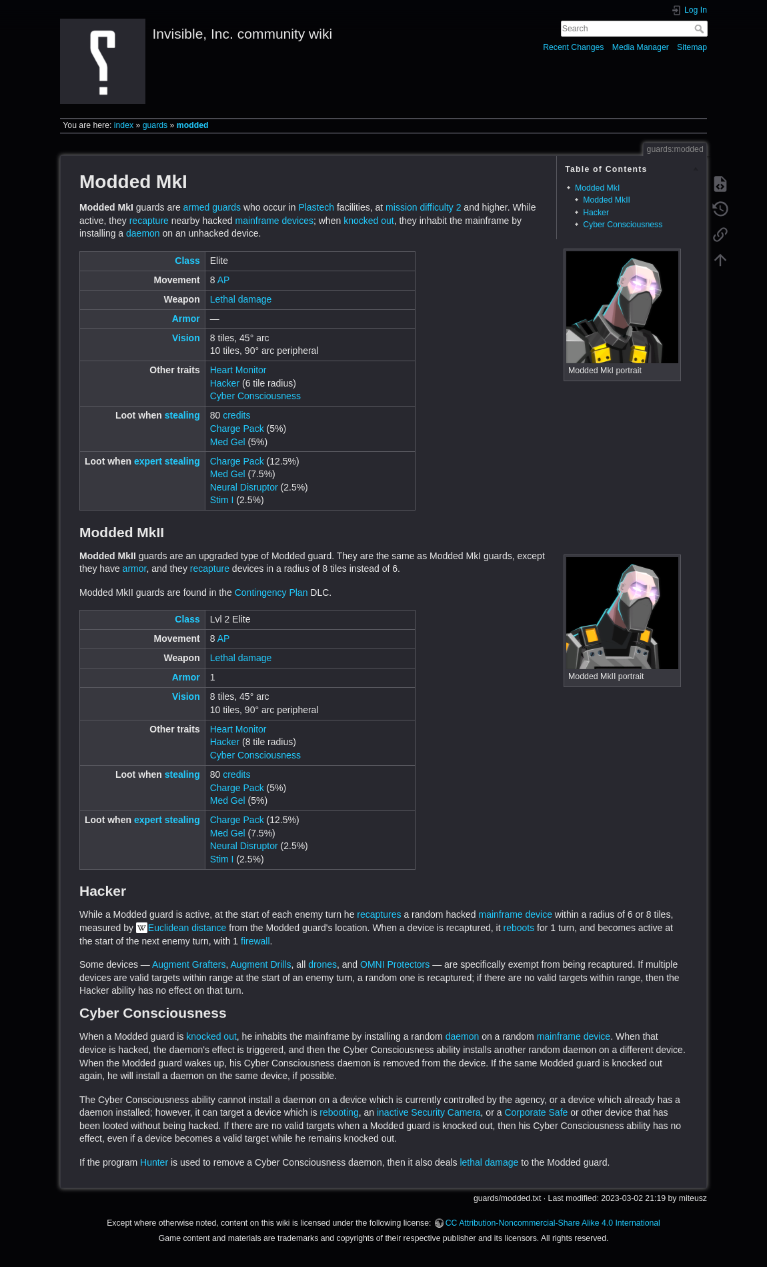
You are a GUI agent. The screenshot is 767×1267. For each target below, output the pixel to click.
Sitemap (692, 47)
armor (135, 568)
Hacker (596, 212)
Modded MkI (597, 188)
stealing (182, 415)
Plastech (316, 207)
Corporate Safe (536, 1112)
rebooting (338, 1112)
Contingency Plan (271, 592)
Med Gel (227, 442)
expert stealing (167, 461)
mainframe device (515, 914)
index (123, 125)
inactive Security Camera (429, 1112)
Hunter (154, 1162)
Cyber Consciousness (622, 224)
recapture (149, 220)
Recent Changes (573, 47)
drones (322, 964)
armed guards (212, 207)
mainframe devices (274, 220)
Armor (186, 318)
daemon (143, 233)
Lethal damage (241, 299)
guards (155, 125)
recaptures (379, 914)
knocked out (368, 220)
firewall (255, 941)
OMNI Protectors (395, 964)
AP (223, 280)
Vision (186, 338)
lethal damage (489, 1162)
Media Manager (640, 47)
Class (187, 260)
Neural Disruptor (244, 487)
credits (236, 415)
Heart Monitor (238, 370)
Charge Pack (237, 428)
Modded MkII (606, 200)
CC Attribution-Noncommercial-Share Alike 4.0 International (553, 1223)
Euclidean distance (187, 927)
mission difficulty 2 (423, 207)
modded (193, 125)
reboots (518, 927)
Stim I (222, 500)
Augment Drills (260, 964)
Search (700, 28)
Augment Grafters (189, 964)
